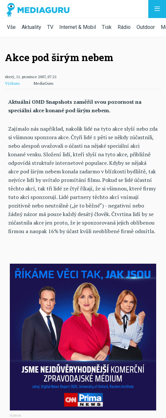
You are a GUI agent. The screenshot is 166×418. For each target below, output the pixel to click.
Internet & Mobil (77, 27)
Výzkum (12, 83)
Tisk (107, 27)
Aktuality (31, 27)
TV (50, 27)
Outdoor (146, 27)
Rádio (124, 27)
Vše (11, 27)
